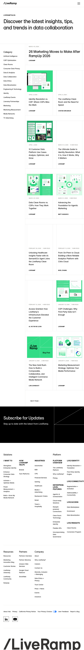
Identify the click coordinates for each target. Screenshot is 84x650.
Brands (21, 470)
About (37, 556)
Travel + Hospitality (38, 505)
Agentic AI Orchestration (57, 495)
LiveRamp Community (7, 578)
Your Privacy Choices (45, 612)
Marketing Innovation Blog (8, 561)
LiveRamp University (6, 571)
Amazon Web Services (23, 565)
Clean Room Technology (57, 517)
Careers (37, 564)
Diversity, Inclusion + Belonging (41, 573)
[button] (78, 3)
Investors (38, 597)
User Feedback (63, 612)
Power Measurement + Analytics (9, 489)
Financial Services (41, 478)
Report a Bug (74, 612)
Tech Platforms (24, 474)
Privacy (14, 612)
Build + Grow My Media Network (9, 496)
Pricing (55, 478)
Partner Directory (25, 560)
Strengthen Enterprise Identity (9, 467)
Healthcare (38, 486)
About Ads (7, 612)
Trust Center (39, 585)
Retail (37, 500)
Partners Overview (25, 556)
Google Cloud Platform (23, 571)
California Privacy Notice (27, 612)
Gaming (37, 482)
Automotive (39, 466)
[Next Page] (35, 401)
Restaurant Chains (41, 496)
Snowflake (22, 577)
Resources (7, 556)
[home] (10, 3)
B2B (36, 470)
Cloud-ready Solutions (57, 502)
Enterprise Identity (56, 523)
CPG (36, 474)
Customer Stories (9, 566)
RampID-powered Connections (57, 509)
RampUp (6, 583)
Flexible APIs (57, 528)
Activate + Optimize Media (8, 482)
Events (37, 593)
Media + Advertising (38, 491)
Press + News (39, 589)
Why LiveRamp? (58, 474)
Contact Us (38, 568)
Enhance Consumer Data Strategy (8, 474)
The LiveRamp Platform (58, 469)
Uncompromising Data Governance (58, 534)
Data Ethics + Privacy (39, 579)
